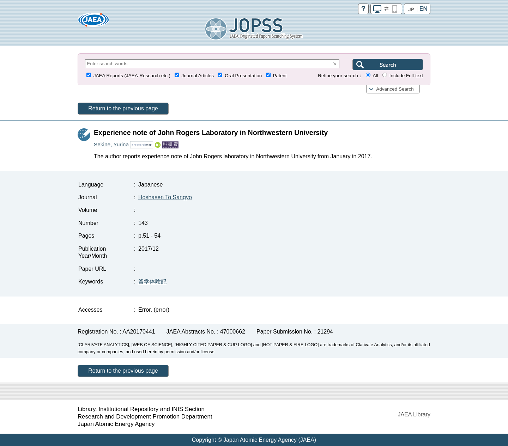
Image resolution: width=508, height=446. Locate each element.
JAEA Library (414, 414)
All (375, 75)
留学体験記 (152, 282)
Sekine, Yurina (111, 144)
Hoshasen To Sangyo (165, 197)
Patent (280, 75)
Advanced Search (395, 89)
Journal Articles (197, 75)
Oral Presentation (243, 75)
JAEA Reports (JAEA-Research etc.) (131, 75)
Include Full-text (406, 75)
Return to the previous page (123, 108)
